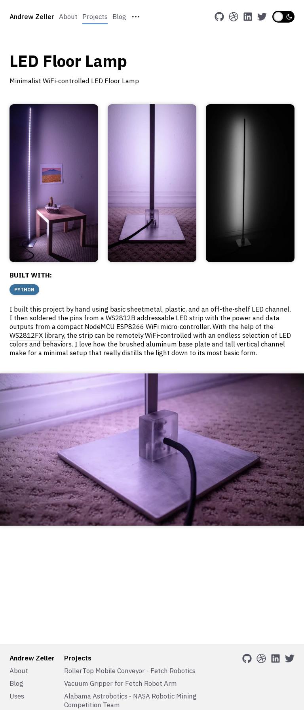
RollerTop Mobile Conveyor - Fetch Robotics (130, 670)
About (68, 16)
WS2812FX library (37, 335)
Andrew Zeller (32, 16)
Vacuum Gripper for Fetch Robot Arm (120, 683)
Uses (17, 696)
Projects (95, 16)
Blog (119, 16)
